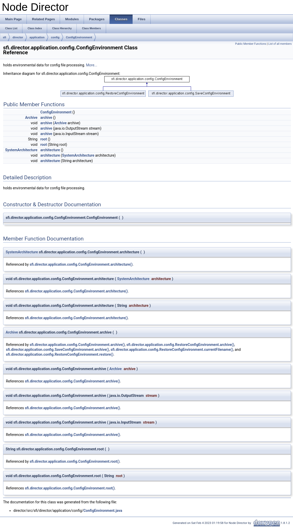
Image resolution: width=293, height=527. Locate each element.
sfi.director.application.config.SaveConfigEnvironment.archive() (57, 349)
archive (46, 117)
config (55, 37)
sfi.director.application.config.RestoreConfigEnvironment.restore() (59, 354)
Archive (31, 117)
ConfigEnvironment (79, 37)
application (37, 37)
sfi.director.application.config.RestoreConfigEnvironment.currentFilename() (172, 349)
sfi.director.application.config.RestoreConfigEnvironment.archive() (180, 345)
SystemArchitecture (21, 150)
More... (91, 65)
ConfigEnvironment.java (102, 510)
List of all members (280, 44)
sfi (4, 37)
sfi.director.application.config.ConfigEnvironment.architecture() (81, 264)
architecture (50, 150)
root (43, 139)
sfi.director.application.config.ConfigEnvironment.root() (74, 461)
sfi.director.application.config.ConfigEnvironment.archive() (77, 345)
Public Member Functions (250, 44)
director (18, 37)
